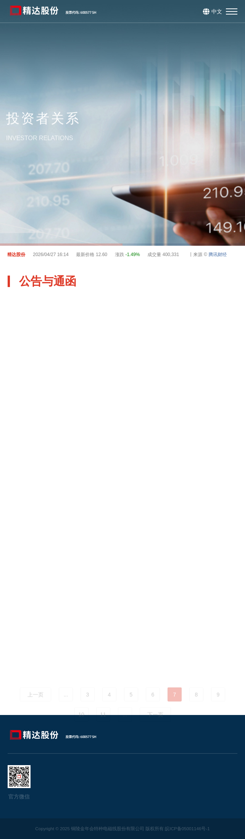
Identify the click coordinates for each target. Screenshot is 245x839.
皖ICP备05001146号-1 (187, 828)
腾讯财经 (219, 254)
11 (103, 725)
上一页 (35, 705)
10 (81, 725)
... (66, 705)
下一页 (155, 725)
